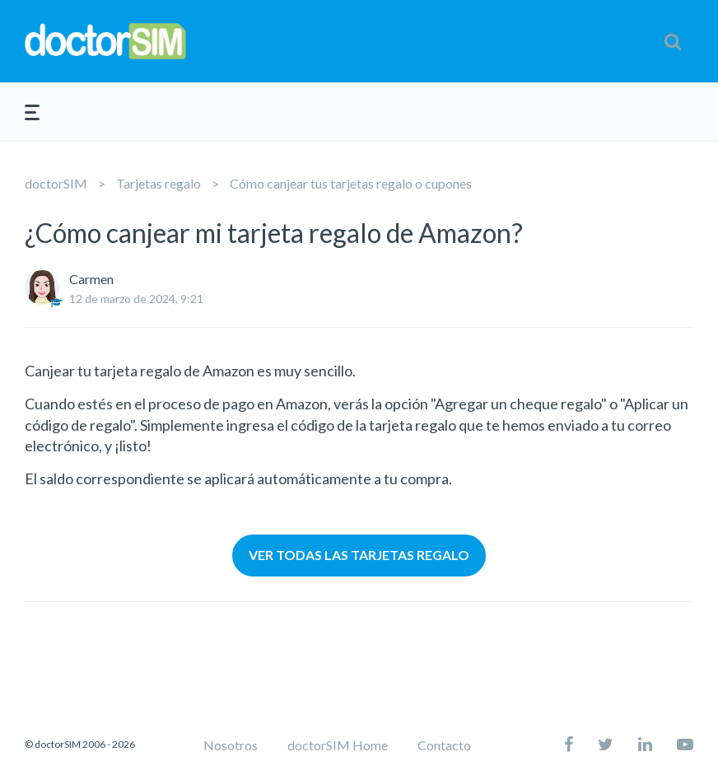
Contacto (444, 745)
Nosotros (230, 745)
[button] (672, 41)
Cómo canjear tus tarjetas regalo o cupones (351, 183)
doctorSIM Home (337, 745)
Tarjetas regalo (158, 183)
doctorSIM (56, 183)
